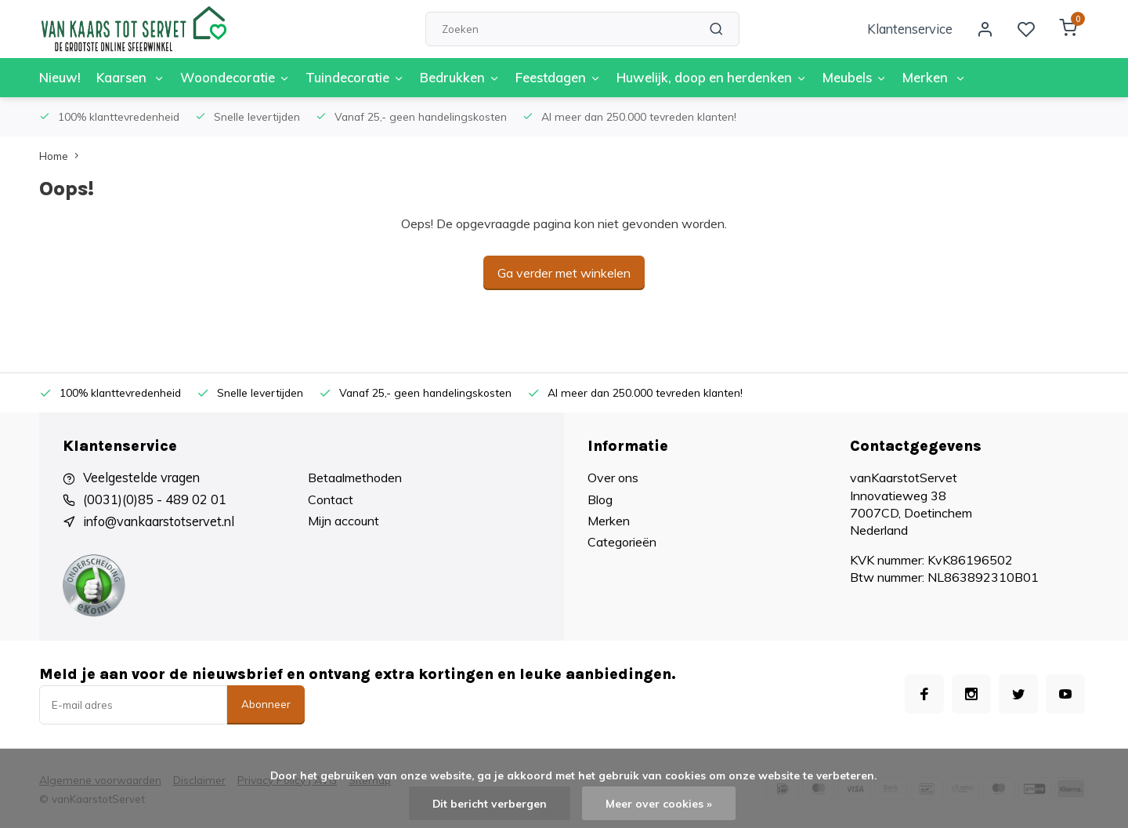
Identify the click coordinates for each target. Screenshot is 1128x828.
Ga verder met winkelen (564, 273)
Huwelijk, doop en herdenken (697, 77)
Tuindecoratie (349, 77)
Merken (914, 77)
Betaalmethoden (355, 477)
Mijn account (343, 520)
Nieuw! (59, 77)
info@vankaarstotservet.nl (157, 520)
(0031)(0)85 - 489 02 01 (154, 499)
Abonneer (266, 703)
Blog (600, 499)
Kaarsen (129, 77)
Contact (330, 499)
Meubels (836, 77)
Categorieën (622, 542)
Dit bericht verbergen (490, 803)
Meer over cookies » (658, 803)
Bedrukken (451, 77)
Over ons (613, 477)
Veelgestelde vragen (140, 477)
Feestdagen (546, 77)
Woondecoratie (231, 77)
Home (62, 155)
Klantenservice (913, 29)
